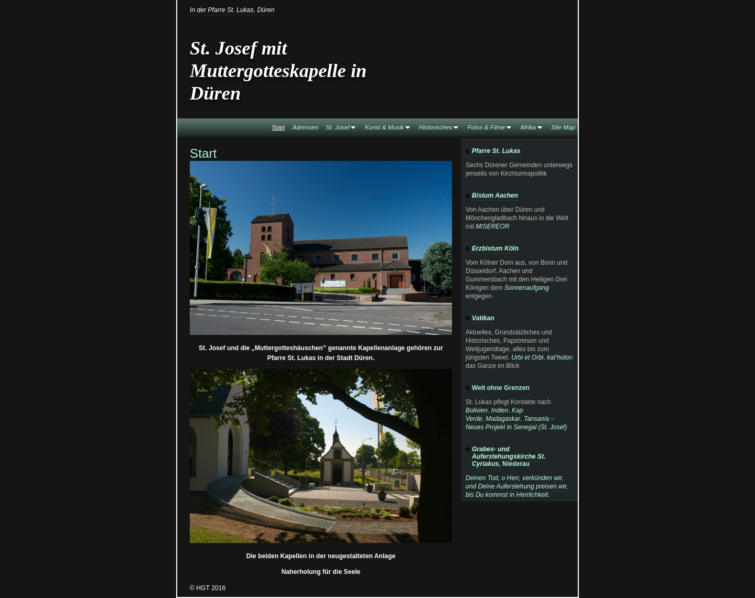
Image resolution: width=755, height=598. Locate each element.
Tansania (536, 418)
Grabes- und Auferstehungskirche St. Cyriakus (509, 456)
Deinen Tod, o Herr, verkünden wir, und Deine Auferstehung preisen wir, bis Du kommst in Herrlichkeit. (517, 486)
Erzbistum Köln (495, 248)
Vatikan (483, 318)
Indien (500, 410)
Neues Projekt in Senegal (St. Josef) (516, 427)
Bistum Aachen (495, 195)
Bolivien (477, 410)
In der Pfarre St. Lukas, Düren (232, 10)
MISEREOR (492, 226)
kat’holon (559, 357)
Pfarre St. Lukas (496, 151)
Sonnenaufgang (526, 287)
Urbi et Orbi (527, 357)
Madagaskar (503, 418)
